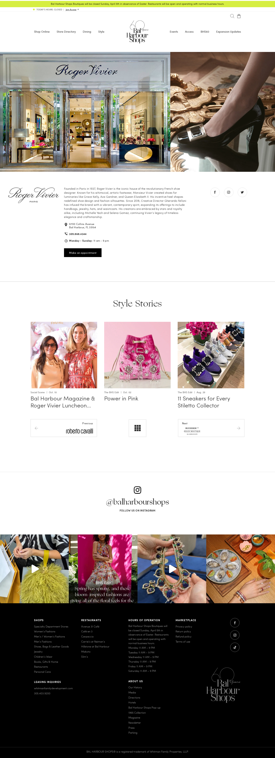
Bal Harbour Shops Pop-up (144, 707)
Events (174, 31)
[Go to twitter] (235, 647)
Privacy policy (184, 626)
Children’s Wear (43, 656)
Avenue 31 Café (90, 626)
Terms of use (183, 641)
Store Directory (66, 31)
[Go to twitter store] (242, 192)
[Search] (232, 16)
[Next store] (211, 428)
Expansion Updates (228, 31)
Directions (134, 697)
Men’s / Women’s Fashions (49, 636)
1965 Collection (137, 712)
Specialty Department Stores (51, 626)
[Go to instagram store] (228, 192)
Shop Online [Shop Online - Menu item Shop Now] (42, 31)
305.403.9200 (42, 693)
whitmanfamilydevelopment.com (53, 688)
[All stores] (137, 428)
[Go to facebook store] (215, 192)
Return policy (183, 631)
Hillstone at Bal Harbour (95, 646)
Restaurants (41, 666)
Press (131, 727)
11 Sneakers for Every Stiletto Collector (204, 402)
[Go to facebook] (235, 622)
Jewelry (38, 651)
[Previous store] (64, 428)
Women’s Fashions (44, 631)
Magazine (134, 717)
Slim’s (84, 656)
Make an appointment (82, 252)
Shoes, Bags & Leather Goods (51, 646)
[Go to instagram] (235, 635)
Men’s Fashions (43, 641)
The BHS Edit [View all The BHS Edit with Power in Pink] (111, 392)
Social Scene (38, 392)
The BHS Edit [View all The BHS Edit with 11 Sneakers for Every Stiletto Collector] (185, 392)
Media (132, 692)
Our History (135, 687)
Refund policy (184, 636)
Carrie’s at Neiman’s (93, 641)
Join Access (71, 9)
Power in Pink (121, 398)
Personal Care (42, 671)
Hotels (132, 702)
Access (189, 31)
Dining (87, 31)
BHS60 (205, 31)
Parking (132, 732)
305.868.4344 (77, 234)
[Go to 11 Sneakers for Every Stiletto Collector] (211, 324)
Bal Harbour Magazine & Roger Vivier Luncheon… (63, 402)
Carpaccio (87, 636)
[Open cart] (239, 16)
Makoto (85, 651)
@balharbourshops (137, 502)
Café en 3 (86, 631)
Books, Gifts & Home (46, 661)
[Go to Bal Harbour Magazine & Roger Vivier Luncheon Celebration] (64, 324)
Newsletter (134, 722)
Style (101, 31)
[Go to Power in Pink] (137, 324)
